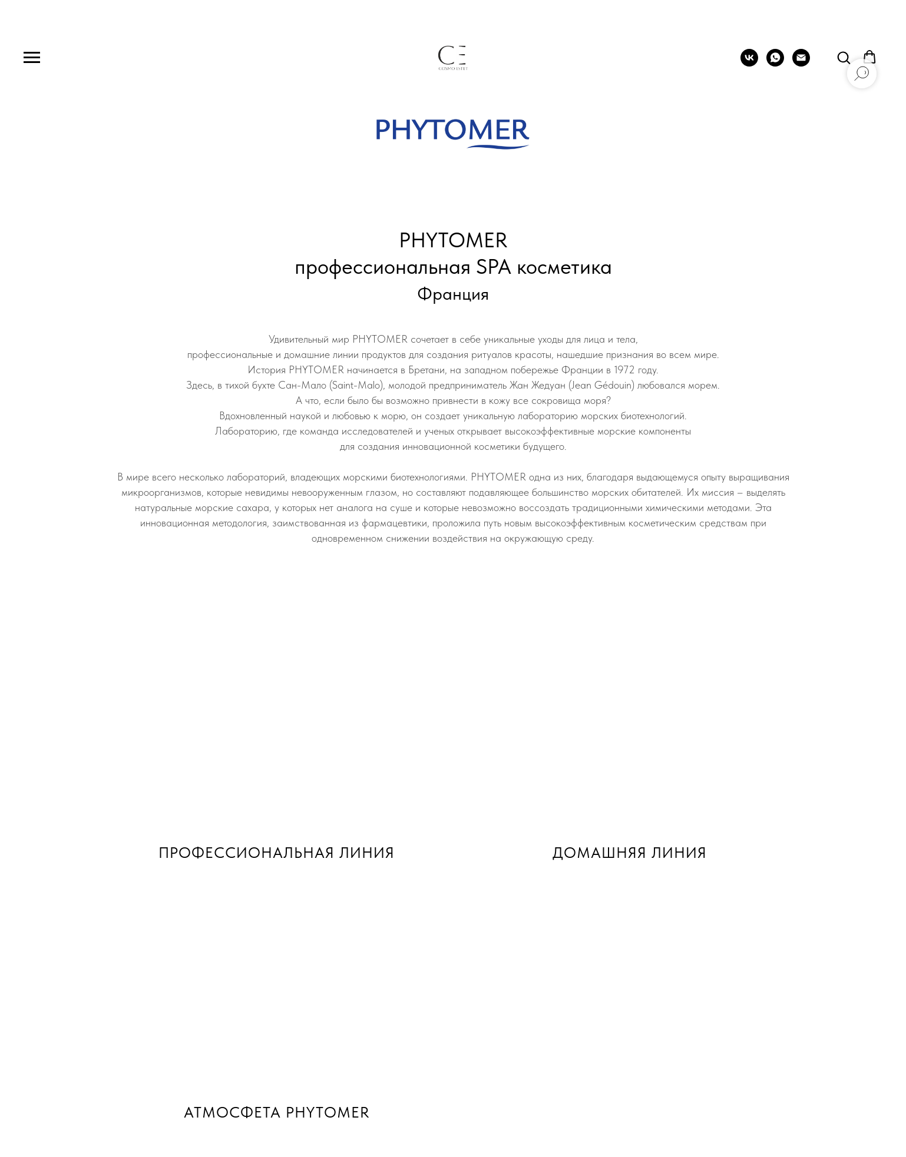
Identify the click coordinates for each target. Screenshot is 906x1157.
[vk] (749, 63)
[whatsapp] (775, 63)
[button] (843, 57)
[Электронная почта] (801, 63)
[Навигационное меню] (32, 58)
